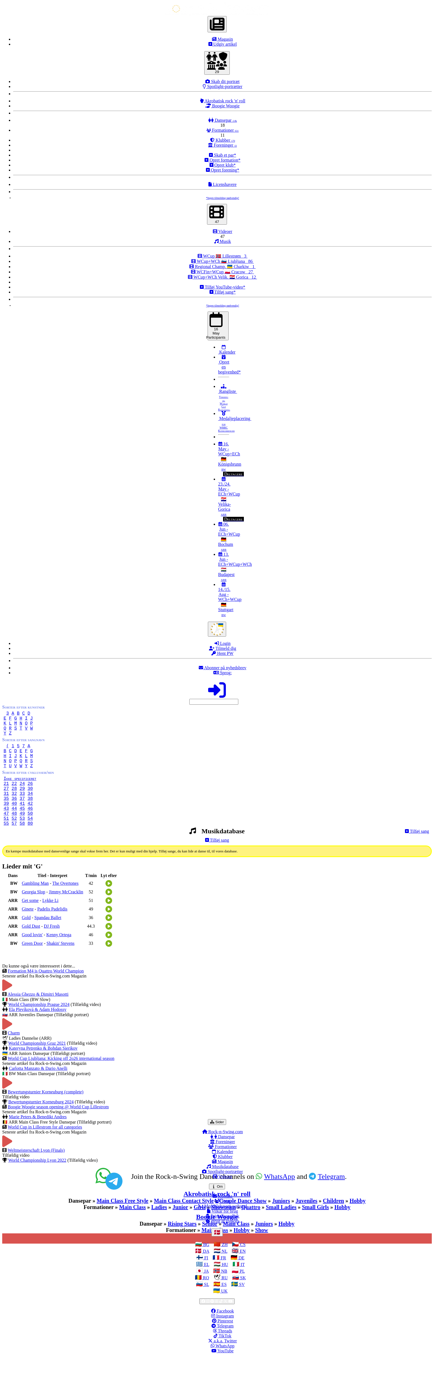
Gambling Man (35, 905)
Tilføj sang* (223, 292)
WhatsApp (222, 1368)
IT (242, 1286)
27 (6, 803)
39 (6, 821)
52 (14, 839)
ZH (224, 1266)
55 (6, 845)
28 (14, 803)
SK (242, 1300)
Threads (222, 1353)
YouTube (222, 1373)
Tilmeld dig (222, 648)
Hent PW (222, 653)
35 (6, 815)
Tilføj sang (417, 853)
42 (30, 821)
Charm (14, 1055)
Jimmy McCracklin (66, 914)
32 (14, 809)
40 (14, 821)
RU (224, 1300)
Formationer (222, 130)
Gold (26, 939)
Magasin (222, 39)
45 (22, 827)
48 (14, 833)
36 (14, 815)
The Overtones (65, 905)
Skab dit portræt (222, 81)
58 (22, 845)
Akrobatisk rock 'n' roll (223, 100)
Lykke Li (50, 922)
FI (205, 1280)
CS (242, 1266)
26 (30, 796)
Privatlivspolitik (222, 1238)
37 (22, 815)
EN (242, 1273)
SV (241, 1306)
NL (224, 1273)
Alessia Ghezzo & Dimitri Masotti (37, 1016)
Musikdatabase (222, 1188)
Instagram (222, 1338)
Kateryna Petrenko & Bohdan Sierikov (43, 1070)
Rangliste (227, 397)
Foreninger (222, 145)
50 (30, 833)
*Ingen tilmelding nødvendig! (222, 197)
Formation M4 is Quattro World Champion (46, 993)
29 (22, 803)
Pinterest (222, 1343)
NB (223, 1293)
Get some (30, 922)
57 (14, 845)
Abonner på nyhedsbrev (222, 667)
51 (6, 839)
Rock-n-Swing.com (222, 1153)
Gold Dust (31, 948)
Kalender (227, 349)
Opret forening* (222, 170)
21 (6, 796)
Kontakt (222, 1218)
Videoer (222, 231)
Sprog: (222, 672)
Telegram (222, 1348)
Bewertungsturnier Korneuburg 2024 (41, 1124)
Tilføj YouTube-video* (222, 287)
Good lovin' (32, 956)
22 (14, 796)
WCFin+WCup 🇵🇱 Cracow (222, 271)
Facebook (222, 1333)
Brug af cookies (222, 1243)
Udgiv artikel (222, 44)
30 (30, 803)
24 (22, 796)
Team (222, 1223)
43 (6, 827)
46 (30, 827)
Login (223, 643)
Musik (222, 241)
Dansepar (222, 120)
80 (30, 845)
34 (30, 809)
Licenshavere (222, 184)
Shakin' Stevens (60, 965)
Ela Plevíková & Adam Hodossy (37, 1031)
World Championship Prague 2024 (38, 1026)
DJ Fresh (52, 948)
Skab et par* (222, 155)
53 (22, 839)
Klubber (222, 140)
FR (222, 1280)
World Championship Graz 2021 (37, 1065)
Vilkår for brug (222, 1233)
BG (205, 1266)
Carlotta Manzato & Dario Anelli (38, 1090)
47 (6, 833)
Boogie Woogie (222, 105)
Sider (218, 1144)
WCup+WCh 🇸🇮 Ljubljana (222, 261)
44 (14, 827)
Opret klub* (223, 165)
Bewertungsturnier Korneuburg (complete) (45, 1114)
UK (224, 1313)
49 (22, 833)
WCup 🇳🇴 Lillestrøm (222, 256)
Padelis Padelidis (52, 931)
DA (205, 1273)
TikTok (222, 1358)
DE (240, 1280)
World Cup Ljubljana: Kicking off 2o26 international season (61, 1080)
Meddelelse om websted (222, 1228)
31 (6, 809)
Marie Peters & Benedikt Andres (38, 1139)
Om (218, 1208)
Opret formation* (223, 160)
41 (22, 821)
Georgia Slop (33, 914)
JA (206, 1293)
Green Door (32, 965)
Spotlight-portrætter (222, 86)
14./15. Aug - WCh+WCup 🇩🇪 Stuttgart (230, 599)
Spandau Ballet (47, 939)
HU (224, 1286)
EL (206, 1286)
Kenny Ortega (58, 956)
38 (30, 815)
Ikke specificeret (26, 790)
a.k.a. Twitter (222, 1363)
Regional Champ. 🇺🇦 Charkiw (222, 266)
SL (206, 1306)
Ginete (28, 931)
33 (22, 809)
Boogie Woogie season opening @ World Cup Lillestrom (58, 1129)
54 (30, 839)
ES (223, 1306)
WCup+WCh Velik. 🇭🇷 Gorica (222, 277)
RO (205, 1300)
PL (242, 1293)
